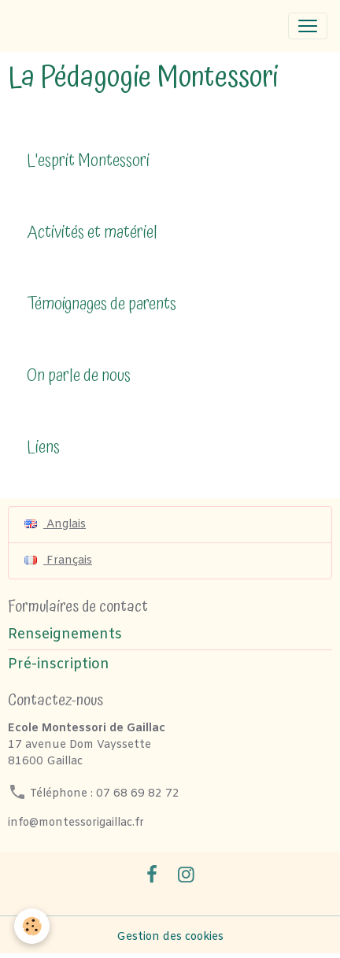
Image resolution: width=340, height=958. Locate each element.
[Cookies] (32, 926)
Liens (43, 448)
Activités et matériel (92, 233)
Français (58, 560)
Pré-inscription (58, 665)
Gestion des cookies (170, 937)
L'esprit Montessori (88, 161)
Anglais (55, 524)
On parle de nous (79, 376)
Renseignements (65, 635)
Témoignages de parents (101, 305)
